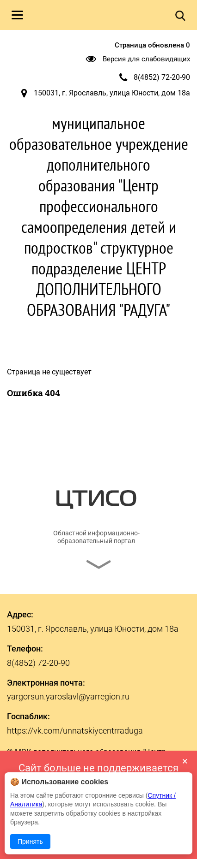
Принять (30, 841)
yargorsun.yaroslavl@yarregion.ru (68, 696)
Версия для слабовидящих (146, 59)
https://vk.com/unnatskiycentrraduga (75, 730)
